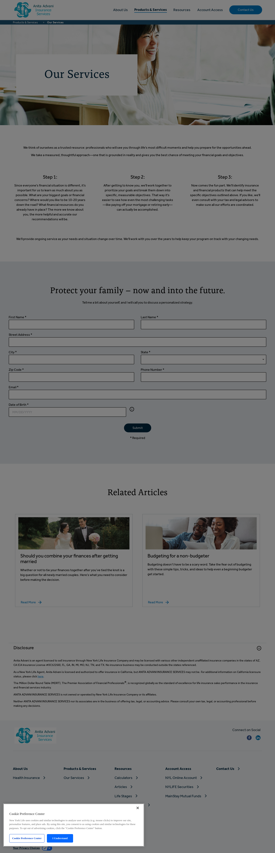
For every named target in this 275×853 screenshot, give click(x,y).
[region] (73, 825)
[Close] (137, 808)
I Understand (60, 838)
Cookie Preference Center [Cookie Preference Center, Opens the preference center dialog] (26, 838)
